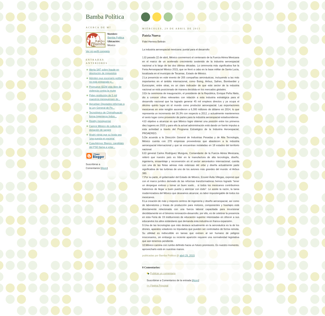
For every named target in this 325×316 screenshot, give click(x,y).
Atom (195, 280)
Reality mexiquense (100, 121)
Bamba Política (105, 16)
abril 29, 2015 (187, 255)
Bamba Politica (115, 37)
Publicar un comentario (163, 273)
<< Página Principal (157, 285)
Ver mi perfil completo (98, 51)
